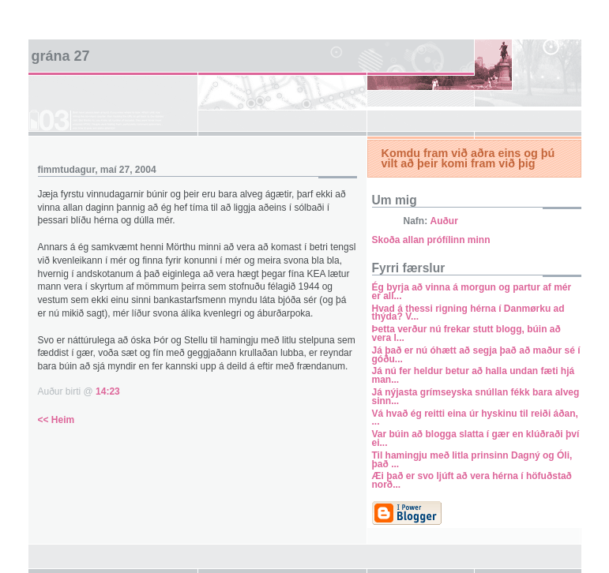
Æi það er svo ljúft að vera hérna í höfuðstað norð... (472, 480)
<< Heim (56, 419)
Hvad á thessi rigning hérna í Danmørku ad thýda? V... (468, 313)
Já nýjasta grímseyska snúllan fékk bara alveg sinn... (476, 396)
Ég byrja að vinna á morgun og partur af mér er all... (472, 291)
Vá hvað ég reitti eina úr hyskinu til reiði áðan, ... (475, 418)
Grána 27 (61, 56)
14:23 (108, 391)
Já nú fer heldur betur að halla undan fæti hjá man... (473, 375)
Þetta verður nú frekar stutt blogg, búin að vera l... (466, 333)
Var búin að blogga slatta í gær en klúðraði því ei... (476, 438)
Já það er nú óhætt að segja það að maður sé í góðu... (476, 355)
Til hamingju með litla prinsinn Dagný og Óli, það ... (472, 460)
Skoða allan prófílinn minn (431, 239)
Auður (444, 221)
